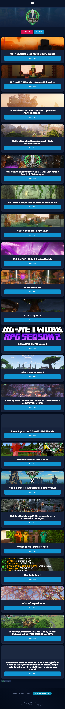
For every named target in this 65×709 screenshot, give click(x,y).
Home (15, 693)
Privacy (21, 693)
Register (26, 32)
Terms (28, 693)
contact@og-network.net (42, 693)
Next (8, 681)
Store (39, 32)
